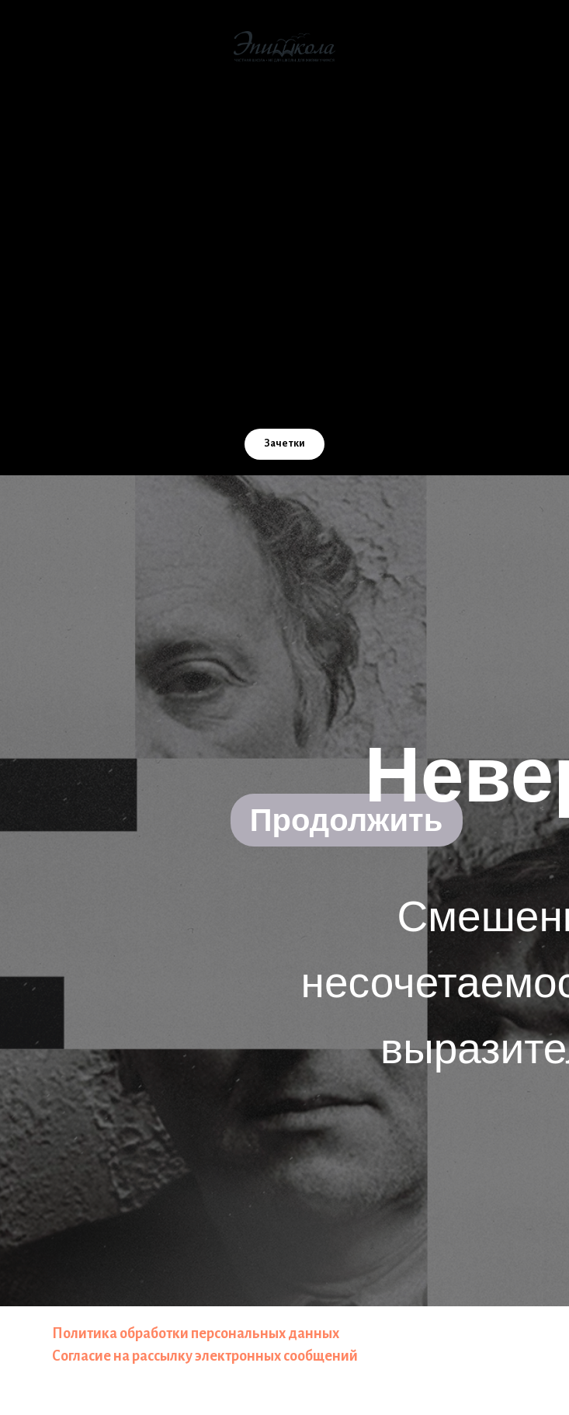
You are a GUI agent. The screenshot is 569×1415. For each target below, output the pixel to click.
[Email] (250, 393)
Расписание (285, 335)
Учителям (284, 275)
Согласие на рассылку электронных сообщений (205, 1356)
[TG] (319, 393)
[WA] (353, 393)
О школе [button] (284, 123)
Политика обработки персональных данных (195, 1333)
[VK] (216, 393)
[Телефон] (285, 393)
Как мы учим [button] (285, 154)
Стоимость (285, 184)
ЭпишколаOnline (285, 214)
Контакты (284, 305)
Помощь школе (284, 244)
